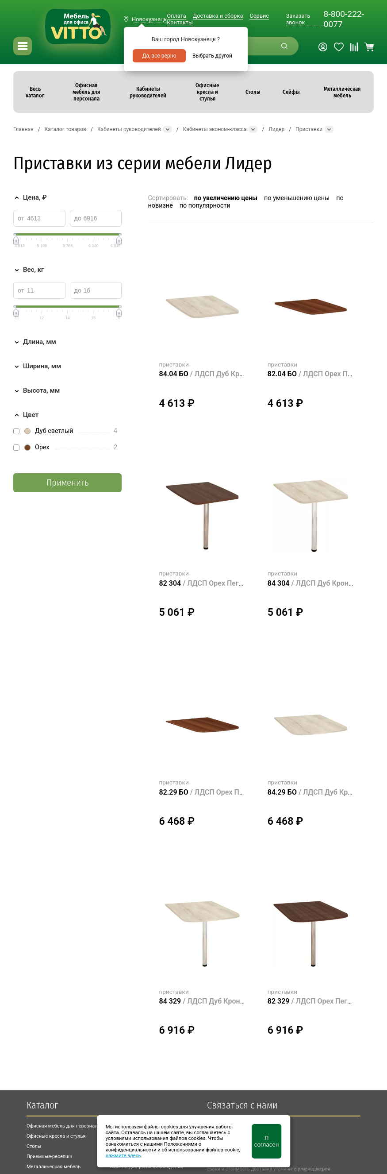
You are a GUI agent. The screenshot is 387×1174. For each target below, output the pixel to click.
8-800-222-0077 (344, 19)
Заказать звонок (298, 19)
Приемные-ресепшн (49, 1156)
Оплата (176, 15)
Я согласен (266, 1141)
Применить (67, 482)
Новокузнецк (149, 19)
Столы (34, 1146)
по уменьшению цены (297, 198)
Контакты (180, 22)
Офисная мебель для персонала (63, 1126)
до (77, 218)
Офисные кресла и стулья (56, 1136)
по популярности (205, 205)
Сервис (259, 15)
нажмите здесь (123, 1156)
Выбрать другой (212, 56)
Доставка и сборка (218, 15)
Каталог (42, 1105)
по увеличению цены (225, 198)
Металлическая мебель (53, 1167)
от (21, 218)
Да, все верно (159, 56)
